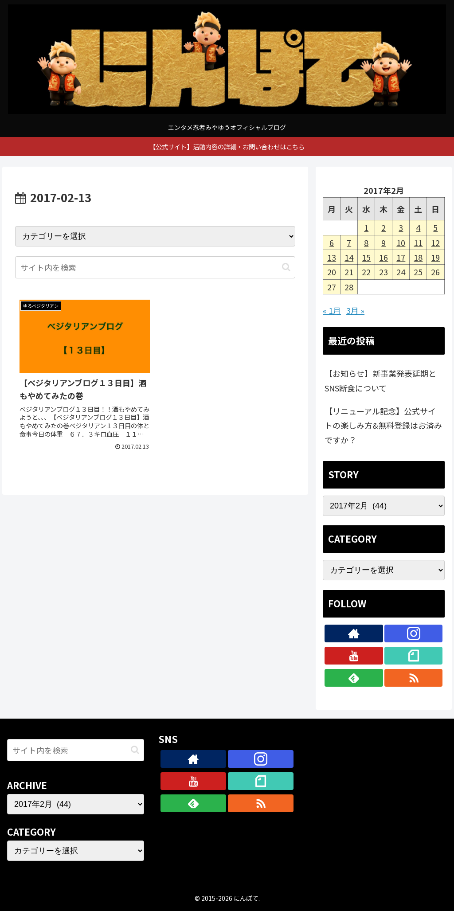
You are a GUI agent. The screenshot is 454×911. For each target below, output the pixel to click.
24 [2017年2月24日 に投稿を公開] (400, 272)
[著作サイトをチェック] (354, 633)
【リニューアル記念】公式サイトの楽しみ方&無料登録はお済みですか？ (383, 425)
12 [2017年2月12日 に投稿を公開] (435, 242)
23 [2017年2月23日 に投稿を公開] (383, 272)
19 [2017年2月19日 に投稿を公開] (435, 257)
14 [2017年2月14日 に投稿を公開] (348, 257)
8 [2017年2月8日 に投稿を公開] (366, 242)
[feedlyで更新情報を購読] (354, 678)
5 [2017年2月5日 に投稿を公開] (435, 227)
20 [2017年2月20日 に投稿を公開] (331, 272)
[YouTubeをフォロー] (354, 656)
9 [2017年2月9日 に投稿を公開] (383, 242)
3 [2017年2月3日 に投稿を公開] (401, 227)
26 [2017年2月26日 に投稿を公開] (435, 272)
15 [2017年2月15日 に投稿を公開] (366, 257)
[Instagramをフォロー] (413, 633)
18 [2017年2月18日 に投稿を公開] (418, 257)
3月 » (355, 310)
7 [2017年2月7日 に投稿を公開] (349, 242)
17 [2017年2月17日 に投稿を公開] (400, 257)
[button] (286, 267)
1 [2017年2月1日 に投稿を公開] (366, 227)
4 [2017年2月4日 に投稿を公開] (418, 227)
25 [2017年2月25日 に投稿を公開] (418, 272)
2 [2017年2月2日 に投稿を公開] (383, 227)
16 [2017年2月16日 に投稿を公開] (383, 257)
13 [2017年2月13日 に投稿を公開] (331, 257)
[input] (155, 267)
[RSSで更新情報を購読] (413, 678)
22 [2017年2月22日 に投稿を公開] (366, 272)
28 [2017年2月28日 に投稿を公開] (348, 287)
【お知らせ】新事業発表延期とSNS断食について (380, 380)
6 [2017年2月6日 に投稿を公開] (331, 242)
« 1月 (332, 310)
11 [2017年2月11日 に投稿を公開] (418, 242)
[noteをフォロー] (413, 656)
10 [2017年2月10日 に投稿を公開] (400, 242)
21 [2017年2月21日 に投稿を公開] (348, 272)
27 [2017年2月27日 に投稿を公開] (331, 287)
